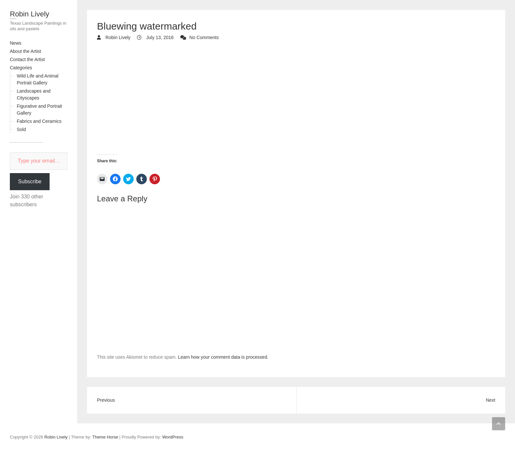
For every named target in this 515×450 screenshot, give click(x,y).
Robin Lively (29, 14)
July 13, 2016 (159, 37)
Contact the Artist (27, 59)
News (15, 43)
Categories (21, 67)
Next (490, 400)
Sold (21, 129)
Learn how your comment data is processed (222, 357)
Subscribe (29, 181)
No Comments (204, 37)
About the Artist (25, 51)
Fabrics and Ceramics (39, 121)
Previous (106, 400)
